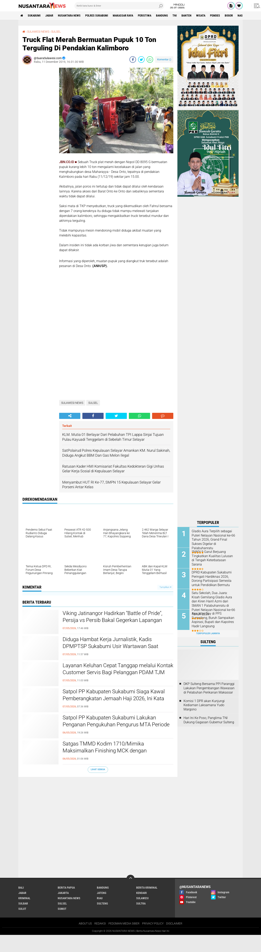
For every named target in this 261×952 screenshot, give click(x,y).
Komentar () (164, 59)
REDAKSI (100, 822)
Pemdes (215, 15)
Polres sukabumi (96, 15)
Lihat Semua (98, 769)
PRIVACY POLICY (153, 822)
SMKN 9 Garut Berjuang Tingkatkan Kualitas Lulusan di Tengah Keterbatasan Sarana (212, 558)
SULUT (22, 808)
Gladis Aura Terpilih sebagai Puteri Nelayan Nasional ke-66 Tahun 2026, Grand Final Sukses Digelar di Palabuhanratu (213, 539)
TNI (175, 15)
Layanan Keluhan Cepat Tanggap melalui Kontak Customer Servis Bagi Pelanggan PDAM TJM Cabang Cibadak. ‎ (118, 672)
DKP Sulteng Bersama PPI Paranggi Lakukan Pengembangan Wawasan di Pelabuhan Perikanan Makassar (209, 688)
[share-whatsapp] (150, 59)
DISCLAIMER (174, 822)
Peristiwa (144, 15)
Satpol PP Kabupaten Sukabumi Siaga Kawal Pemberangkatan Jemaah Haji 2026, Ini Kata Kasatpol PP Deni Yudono (114, 698)
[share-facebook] (132, 59)
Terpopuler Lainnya (208, 633)
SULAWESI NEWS (38, 31)
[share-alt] (69, 416)
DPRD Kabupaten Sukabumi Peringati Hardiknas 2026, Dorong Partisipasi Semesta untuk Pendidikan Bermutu (212, 578)
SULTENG (102, 802)
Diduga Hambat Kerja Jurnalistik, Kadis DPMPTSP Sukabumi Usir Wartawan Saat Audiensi (110, 646)
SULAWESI (142, 797)
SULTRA (141, 802)
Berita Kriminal (146, 786)
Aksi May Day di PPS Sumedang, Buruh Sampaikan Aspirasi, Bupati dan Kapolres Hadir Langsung (213, 620)
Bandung (162, 15)
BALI (21, 786)
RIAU (100, 797)
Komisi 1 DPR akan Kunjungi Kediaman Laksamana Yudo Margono (204, 705)
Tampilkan (165, 587)
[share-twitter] (141, 59)
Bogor (229, 15)
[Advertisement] (38, 129)
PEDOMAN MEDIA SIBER (123, 822)
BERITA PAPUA (66, 786)
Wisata (200, 15)
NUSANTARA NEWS (69, 15)
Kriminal (24, 797)
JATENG (101, 792)
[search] (119, 5)
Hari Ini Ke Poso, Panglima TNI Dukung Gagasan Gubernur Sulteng (209, 720)
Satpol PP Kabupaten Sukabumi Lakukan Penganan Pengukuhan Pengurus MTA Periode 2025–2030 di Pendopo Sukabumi (116, 724)
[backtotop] (130, 778)
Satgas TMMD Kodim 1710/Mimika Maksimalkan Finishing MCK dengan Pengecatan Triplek (105, 751)
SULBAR (23, 802)
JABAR (49, 15)
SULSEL (56, 31)
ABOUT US (85, 822)
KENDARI (141, 792)
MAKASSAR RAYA (123, 15)
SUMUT (62, 808)
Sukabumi (34, 15)
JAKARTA (63, 792)
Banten (186, 15)
